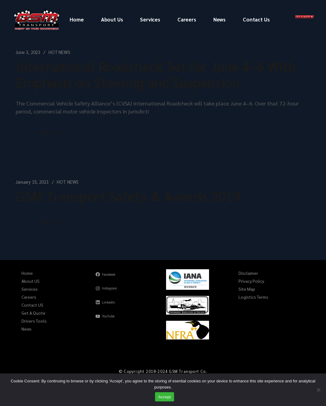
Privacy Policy (251, 281)
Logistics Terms (253, 297)
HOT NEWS (59, 52)
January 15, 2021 (32, 182)
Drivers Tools (34, 321)
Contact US (32, 305)
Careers (28, 297)
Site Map (247, 289)
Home (27, 273)
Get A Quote (33, 313)
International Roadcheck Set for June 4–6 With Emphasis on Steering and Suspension (156, 74)
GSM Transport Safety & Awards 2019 (128, 196)
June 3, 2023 (28, 52)
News (26, 328)
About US (30, 281)
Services (29, 289)
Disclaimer (248, 273)
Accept (164, 397)
